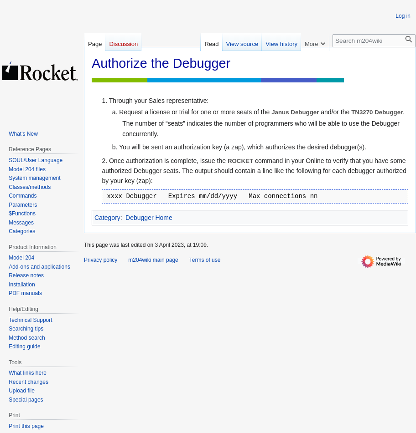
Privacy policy (100, 260)
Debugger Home (148, 217)
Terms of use (205, 260)
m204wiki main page (153, 260)
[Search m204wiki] (374, 40)
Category (107, 217)
